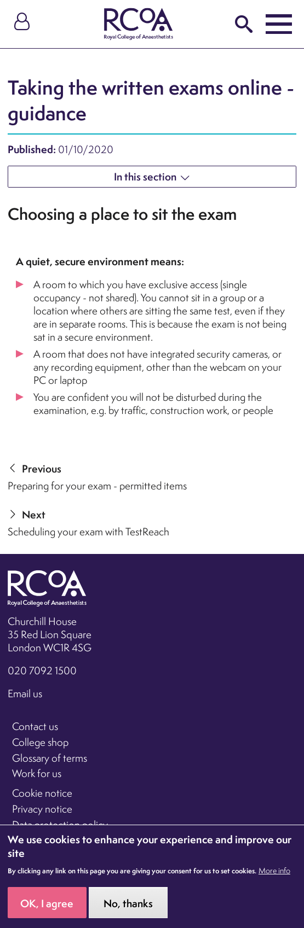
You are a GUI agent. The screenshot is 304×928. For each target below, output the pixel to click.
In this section (145, 177)
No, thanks (128, 912)
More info (274, 879)
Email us (25, 693)
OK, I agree (46, 912)
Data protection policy (60, 825)
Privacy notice (42, 809)
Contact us (35, 726)
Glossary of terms (49, 758)
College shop (40, 742)
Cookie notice (42, 793)
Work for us (36, 773)
